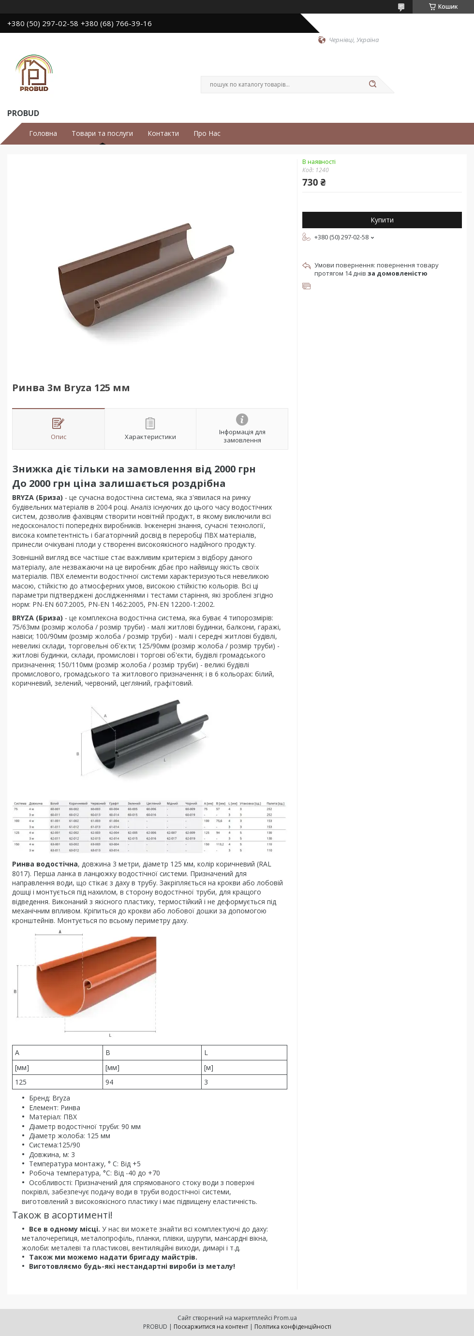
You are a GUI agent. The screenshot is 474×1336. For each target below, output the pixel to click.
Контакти (163, 133)
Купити (382, 219)
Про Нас (207, 133)
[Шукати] (372, 84)
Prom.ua (285, 1318)
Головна (43, 133)
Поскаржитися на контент (211, 1326)
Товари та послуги (102, 133)
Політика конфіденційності (292, 1326)
